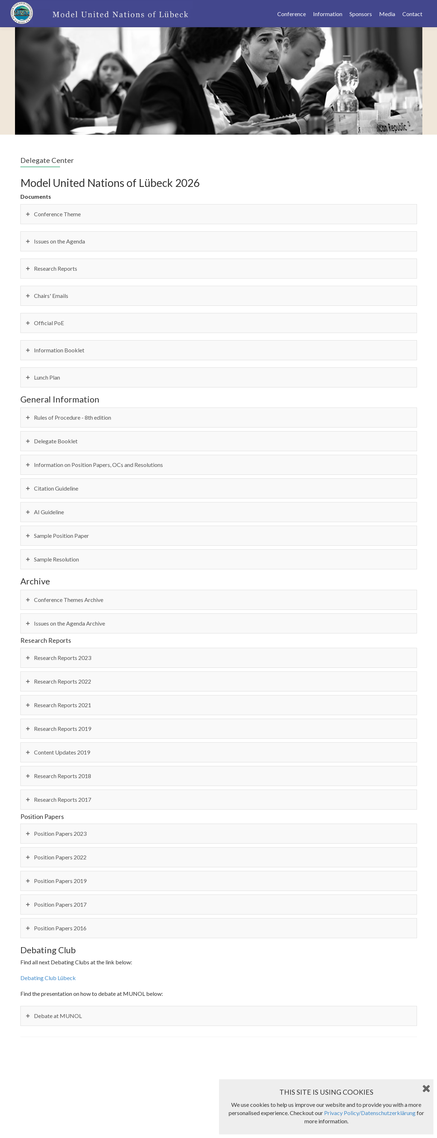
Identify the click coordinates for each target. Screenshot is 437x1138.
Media (387, 13)
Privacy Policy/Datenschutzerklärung (370, 1112)
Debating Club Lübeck (48, 977)
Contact (412, 13)
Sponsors (360, 13)
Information (327, 13)
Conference (291, 13)
